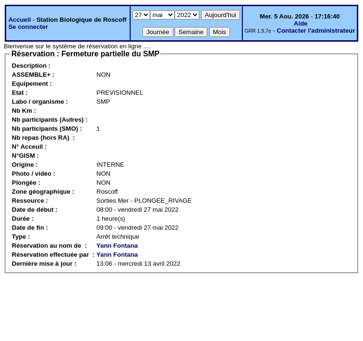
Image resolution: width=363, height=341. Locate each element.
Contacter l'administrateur (316, 30)
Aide (301, 23)
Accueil (20, 19)
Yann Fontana (117, 245)
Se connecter (28, 26)
